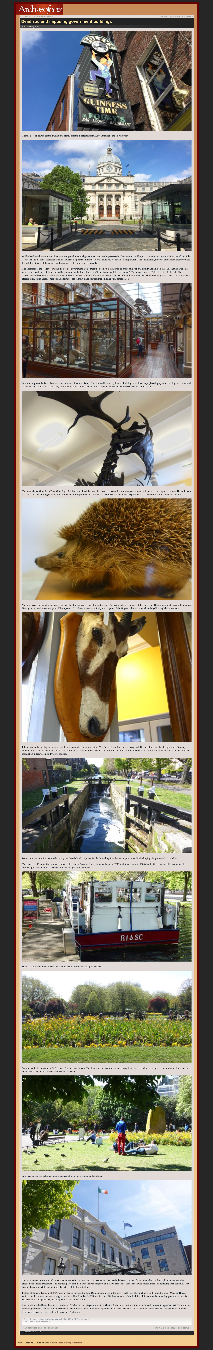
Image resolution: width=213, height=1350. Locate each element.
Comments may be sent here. (70, 1343)
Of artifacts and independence (37, 16)
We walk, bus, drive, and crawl (176, 16)
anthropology (51, 1319)
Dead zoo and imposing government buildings (66, 21)
